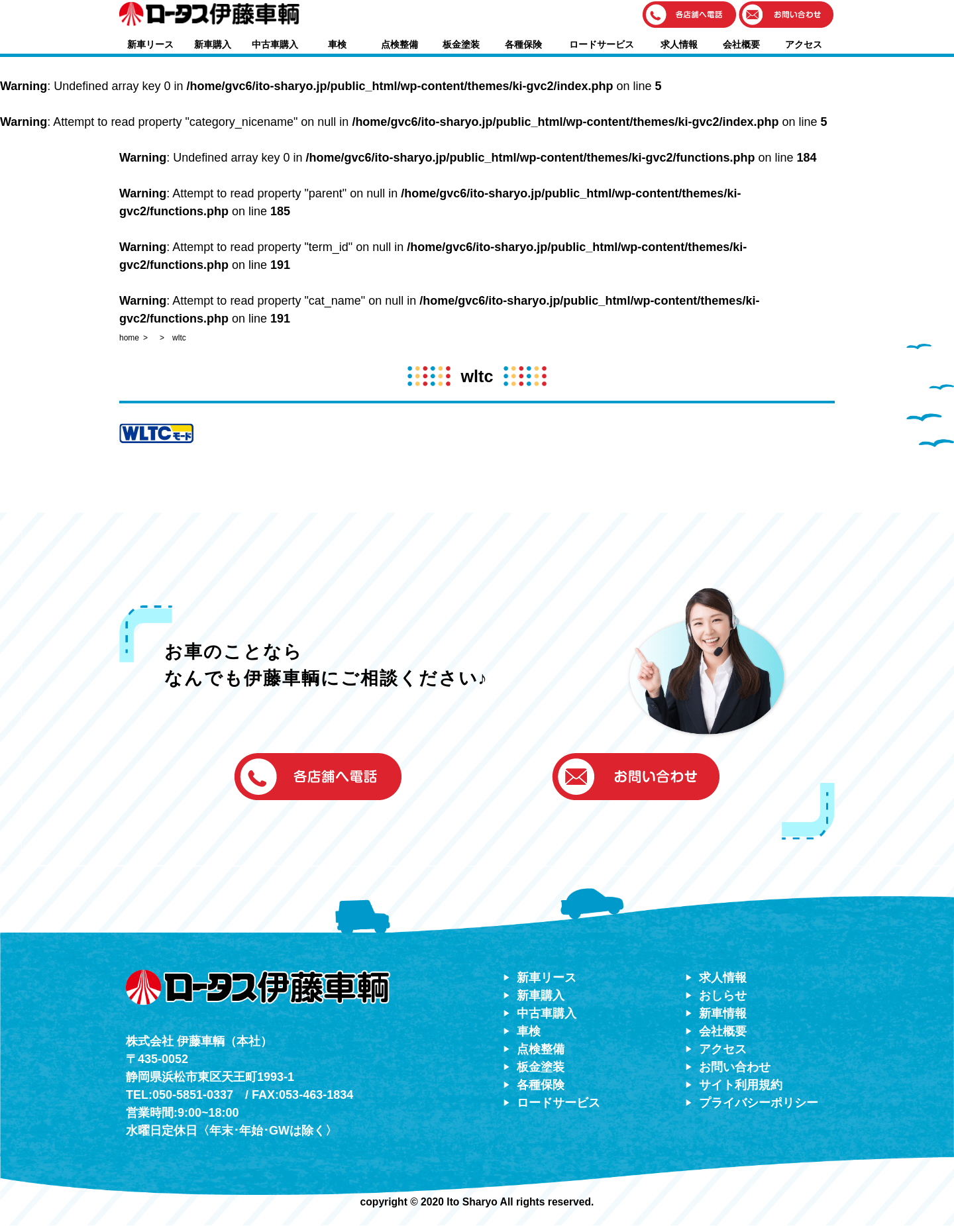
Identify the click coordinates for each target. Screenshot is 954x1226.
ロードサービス (601, 44)
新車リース (150, 44)
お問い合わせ (734, 1067)
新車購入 (212, 44)
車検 (337, 44)
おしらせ (723, 995)
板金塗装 (461, 44)
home (129, 337)
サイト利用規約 (740, 1085)
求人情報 (679, 44)
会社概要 (741, 44)
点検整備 (399, 44)
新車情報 (723, 1013)
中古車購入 (275, 44)
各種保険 (523, 44)
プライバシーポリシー (758, 1102)
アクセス (803, 44)
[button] (690, 15)
